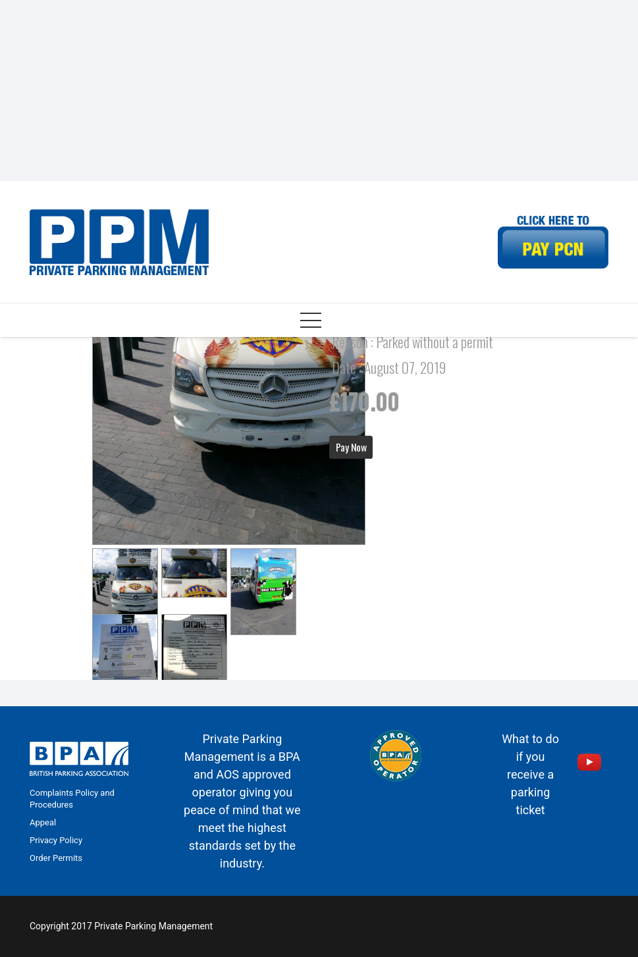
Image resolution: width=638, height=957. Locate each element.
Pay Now (351, 447)
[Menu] (311, 320)
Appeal (43, 822)
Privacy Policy (56, 840)
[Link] (119, 242)
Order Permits (56, 858)
